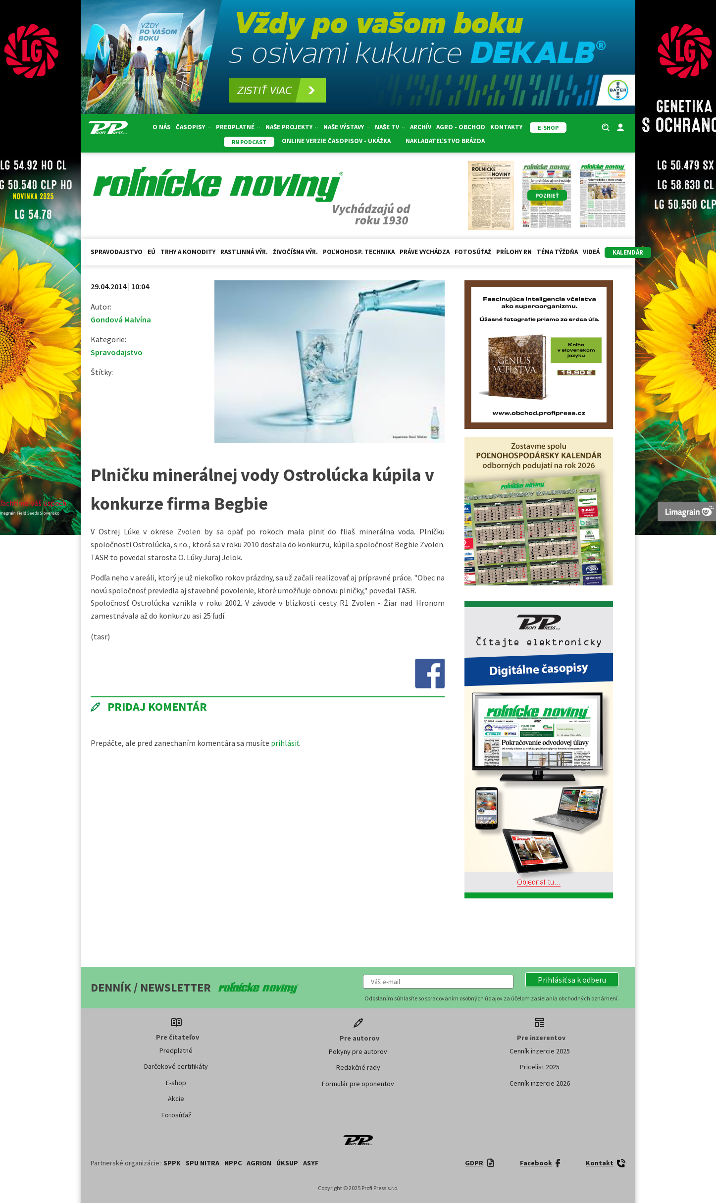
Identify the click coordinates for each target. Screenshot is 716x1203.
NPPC (233, 1162)
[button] (571, 979)
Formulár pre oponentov (358, 1083)
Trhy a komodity (187, 252)
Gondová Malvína (121, 319)
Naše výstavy (346, 127)
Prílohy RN (514, 252)
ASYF (311, 1162)
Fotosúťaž (473, 252)
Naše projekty (291, 127)
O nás (162, 127)
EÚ (151, 252)
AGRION (259, 1162)
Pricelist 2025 (540, 1066)
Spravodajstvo (117, 252)
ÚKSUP (287, 1162)
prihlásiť (285, 743)
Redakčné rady (358, 1067)
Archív (420, 127)
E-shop (176, 1082)
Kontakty (506, 127)
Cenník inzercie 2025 (540, 1050)
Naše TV (390, 127)
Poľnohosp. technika (359, 252)
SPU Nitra (202, 1162)
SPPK (172, 1162)
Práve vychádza (425, 252)
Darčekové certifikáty (176, 1066)
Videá (591, 252)
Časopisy (193, 127)
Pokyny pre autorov (358, 1051)
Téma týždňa (557, 252)
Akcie (176, 1098)
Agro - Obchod (460, 127)
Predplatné (238, 127)
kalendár (628, 252)
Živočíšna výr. (295, 252)
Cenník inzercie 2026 (540, 1083)
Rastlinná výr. (244, 252)
